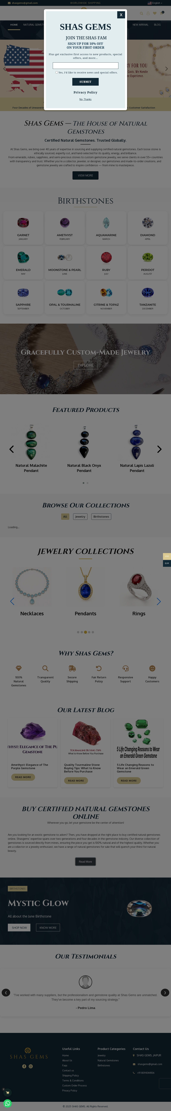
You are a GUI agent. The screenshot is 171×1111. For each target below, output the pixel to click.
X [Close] (121, 14)
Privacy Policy (86, 92)
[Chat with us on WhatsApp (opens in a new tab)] (7, 1103)
